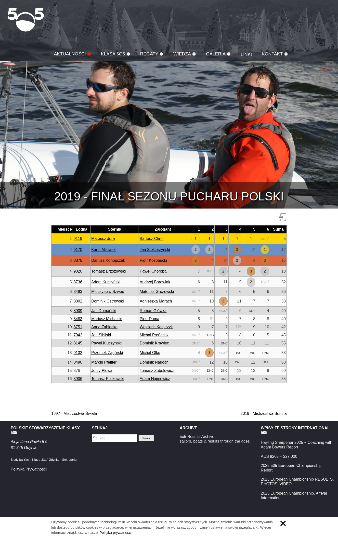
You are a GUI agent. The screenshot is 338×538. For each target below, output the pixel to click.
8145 (78, 343)
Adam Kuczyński (105, 282)
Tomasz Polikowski (107, 379)
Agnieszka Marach (156, 301)
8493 (78, 291)
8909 (78, 311)
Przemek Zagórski (107, 353)
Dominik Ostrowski (107, 301)
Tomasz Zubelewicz (157, 370)
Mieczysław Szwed (107, 291)
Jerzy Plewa (101, 370)
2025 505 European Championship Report (291, 467)
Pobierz (283, 217)
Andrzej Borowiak (155, 282)
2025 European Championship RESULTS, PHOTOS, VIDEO (297, 481)
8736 (78, 282)
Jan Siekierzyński (155, 250)
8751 (78, 327)
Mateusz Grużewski (157, 291)
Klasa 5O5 (26, 19)
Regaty (149, 53)
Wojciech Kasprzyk (156, 327)
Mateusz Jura (103, 238)
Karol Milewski (103, 250)
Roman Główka (153, 311)
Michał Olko (150, 353)
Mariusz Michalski (106, 319)
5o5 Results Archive (197, 436)
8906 (78, 379)
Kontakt (272, 53)
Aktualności (70, 53)
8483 (78, 319)
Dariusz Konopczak (108, 260)
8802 (78, 301)
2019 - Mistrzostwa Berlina (263, 413)
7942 (78, 335)
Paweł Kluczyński (106, 343)
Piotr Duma (149, 319)
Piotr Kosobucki (153, 260)
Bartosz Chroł (151, 238)
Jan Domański (103, 311)
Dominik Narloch (154, 362)
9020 (78, 271)
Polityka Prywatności (29, 469)
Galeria (216, 53)
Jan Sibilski (101, 335)
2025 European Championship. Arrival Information (294, 495)
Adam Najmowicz (155, 379)
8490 (78, 362)
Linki (246, 54)
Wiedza (182, 53)
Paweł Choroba (153, 271)
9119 (78, 238)
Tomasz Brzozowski (108, 271)
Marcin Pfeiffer (104, 362)
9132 (78, 353)
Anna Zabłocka (104, 327)
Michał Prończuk (154, 335)
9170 (78, 250)
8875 (78, 260)
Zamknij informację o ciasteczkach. (283, 523)
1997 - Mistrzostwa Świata (74, 413)
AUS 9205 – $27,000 (279, 456)
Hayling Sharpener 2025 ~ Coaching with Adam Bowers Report (296, 444)
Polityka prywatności (115, 533)
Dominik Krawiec (154, 343)
